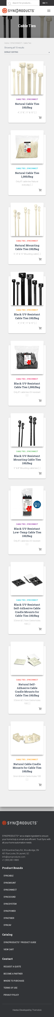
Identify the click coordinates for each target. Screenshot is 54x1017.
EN (44, 3)
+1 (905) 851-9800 (10, 860)
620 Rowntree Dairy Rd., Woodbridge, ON (20, 850)
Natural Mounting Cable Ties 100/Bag (27, 247)
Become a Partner (13, 974)
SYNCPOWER (10, 911)
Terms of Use (10, 988)
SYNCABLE (9, 876)
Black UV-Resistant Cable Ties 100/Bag (27, 316)
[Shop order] (27, 53)
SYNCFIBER (9, 918)
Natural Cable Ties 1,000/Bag (27, 174)
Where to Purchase (14, 981)
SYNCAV (7, 925)
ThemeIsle (36, 1010)
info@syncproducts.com (13, 857)
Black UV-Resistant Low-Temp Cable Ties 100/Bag (27, 532)
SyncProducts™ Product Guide (20, 942)
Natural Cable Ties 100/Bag (27, 105)
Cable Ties (20, 99)
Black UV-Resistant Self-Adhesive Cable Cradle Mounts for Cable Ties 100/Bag (27, 610)
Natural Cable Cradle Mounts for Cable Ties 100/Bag (27, 767)
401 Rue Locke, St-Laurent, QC (15, 853)
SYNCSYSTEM (10, 904)
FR (46, 3)
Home (6, 43)
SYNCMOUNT (10, 883)
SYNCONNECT (16, 43)
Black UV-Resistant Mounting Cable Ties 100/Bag (27, 459)
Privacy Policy (11, 995)
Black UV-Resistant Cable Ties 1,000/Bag (27, 385)
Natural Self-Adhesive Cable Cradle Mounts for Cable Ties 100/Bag (27, 690)
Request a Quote (12, 966)
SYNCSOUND (10, 897)
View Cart (9, 949)
